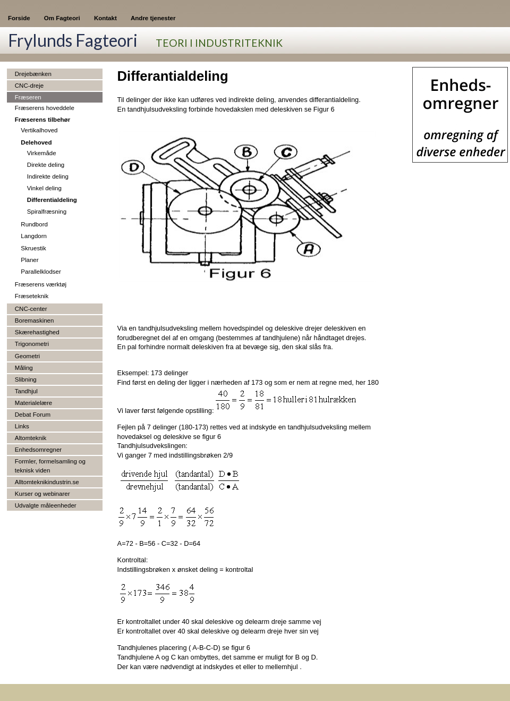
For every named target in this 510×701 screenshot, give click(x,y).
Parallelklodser (41, 271)
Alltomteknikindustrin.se (47, 482)
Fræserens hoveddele (44, 108)
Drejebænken (33, 74)
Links (22, 426)
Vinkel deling (44, 188)
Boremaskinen (34, 320)
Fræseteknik (31, 296)
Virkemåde (41, 153)
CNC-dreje (29, 85)
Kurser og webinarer (42, 494)
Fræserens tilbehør (42, 119)
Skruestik (33, 248)
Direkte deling (45, 165)
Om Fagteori (62, 18)
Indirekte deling (48, 176)
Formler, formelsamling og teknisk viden (50, 465)
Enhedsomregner (38, 449)
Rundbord (34, 224)
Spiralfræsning (46, 211)
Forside (19, 18)
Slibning (26, 379)
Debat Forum (32, 414)
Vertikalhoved (39, 130)
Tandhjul (26, 391)
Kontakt (105, 18)
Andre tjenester (153, 18)
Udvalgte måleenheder (45, 505)
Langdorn (34, 236)
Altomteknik (31, 438)
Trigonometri (32, 344)
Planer (29, 260)
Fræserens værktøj (40, 284)
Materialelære (33, 403)
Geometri (27, 356)
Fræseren (28, 97)
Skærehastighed (37, 332)
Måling (24, 368)
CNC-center (31, 309)
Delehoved (36, 142)
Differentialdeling (52, 200)
